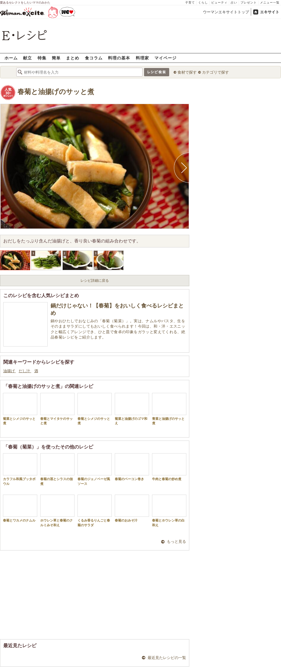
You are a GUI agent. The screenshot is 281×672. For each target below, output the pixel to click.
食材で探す (187, 72)
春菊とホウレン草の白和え (169, 511)
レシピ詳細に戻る (94, 280)
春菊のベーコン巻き (132, 467)
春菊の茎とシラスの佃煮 (57, 469)
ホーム (11, 58)
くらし (203, 2)
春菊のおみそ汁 (132, 508)
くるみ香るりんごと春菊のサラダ (94, 511)
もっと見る (176, 541)
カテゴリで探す (215, 72)
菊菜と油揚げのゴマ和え (132, 409)
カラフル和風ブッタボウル (20, 469)
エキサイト (269, 12)
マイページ (165, 58)
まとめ (72, 58)
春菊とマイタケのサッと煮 (57, 409)
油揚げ (9, 371)
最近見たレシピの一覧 (167, 657)
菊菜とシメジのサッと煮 (20, 409)
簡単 (56, 58)
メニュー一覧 (270, 2)
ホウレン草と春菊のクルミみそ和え (57, 511)
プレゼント (248, 2)
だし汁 (25, 371)
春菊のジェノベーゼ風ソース (94, 469)
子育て (190, 2)
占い (234, 2)
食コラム (94, 58)
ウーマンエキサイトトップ (226, 12)
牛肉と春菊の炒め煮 (169, 467)
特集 (42, 58)
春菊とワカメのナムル (20, 508)
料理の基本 (119, 58)
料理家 (142, 58)
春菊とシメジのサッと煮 (94, 409)
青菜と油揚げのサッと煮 (169, 409)
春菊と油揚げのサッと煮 (55, 91)
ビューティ (219, 2)
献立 (27, 58)
